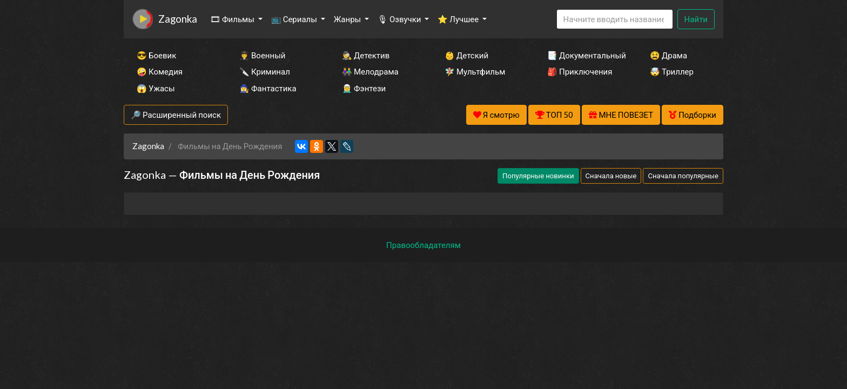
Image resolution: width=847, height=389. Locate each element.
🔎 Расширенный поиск (176, 114)
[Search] (614, 19)
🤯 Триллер (672, 71)
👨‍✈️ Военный (262, 55)
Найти (696, 19)
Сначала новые (611, 175)
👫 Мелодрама (370, 71)
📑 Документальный (584, 55)
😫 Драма (668, 55)
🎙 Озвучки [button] (400, 19)
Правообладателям (423, 245)
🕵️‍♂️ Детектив (365, 55)
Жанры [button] (348, 19)
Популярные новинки (538, 175)
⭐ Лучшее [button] (459, 19)
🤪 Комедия (160, 71)
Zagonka (177, 18)
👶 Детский (466, 55)
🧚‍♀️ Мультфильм (475, 71)
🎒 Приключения (579, 71)
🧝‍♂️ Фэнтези (364, 88)
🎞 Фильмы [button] (233, 19)
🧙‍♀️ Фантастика (268, 88)
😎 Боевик (156, 55)
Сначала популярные (683, 175)
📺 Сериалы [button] (295, 19)
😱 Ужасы (156, 88)
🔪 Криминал (264, 71)
